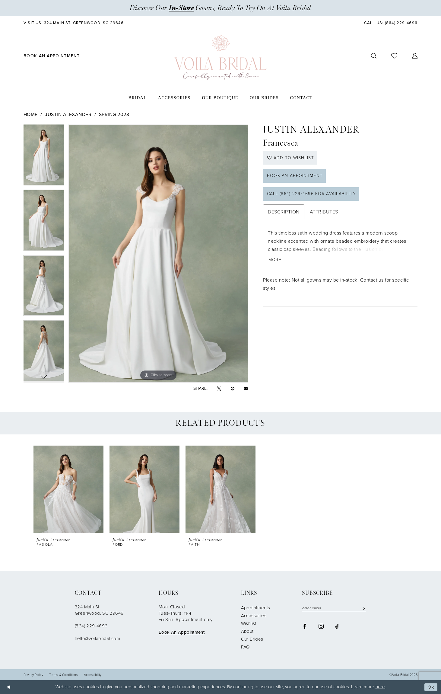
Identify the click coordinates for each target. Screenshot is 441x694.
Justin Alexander (68, 114)
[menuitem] (73, 22)
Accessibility (93, 675)
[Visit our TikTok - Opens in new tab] (337, 626)
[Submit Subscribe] (362, 608)
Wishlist (248, 623)
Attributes (324, 212)
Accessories (253, 615)
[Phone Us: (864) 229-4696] (391, 22)
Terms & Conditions (63, 675)
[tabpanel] (44, 157)
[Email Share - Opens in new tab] (246, 388)
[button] (415, 56)
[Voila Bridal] (220, 57)
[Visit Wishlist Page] (394, 56)
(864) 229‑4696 (91, 626)
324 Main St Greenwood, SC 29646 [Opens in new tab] (99, 610)
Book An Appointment (182, 632)
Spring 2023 (114, 114)
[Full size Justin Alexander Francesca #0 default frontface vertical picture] (158, 253)
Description (283, 212)
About (247, 631)
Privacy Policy (33, 675)
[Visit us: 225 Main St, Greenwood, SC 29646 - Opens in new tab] (73, 22)
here (380, 686)
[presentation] (68, 489)
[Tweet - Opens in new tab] (219, 388)
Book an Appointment (295, 176)
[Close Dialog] (9, 687)
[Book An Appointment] (51, 55)
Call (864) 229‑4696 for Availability (311, 194)
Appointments (255, 607)
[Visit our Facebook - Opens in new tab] (305, 626)
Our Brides (252, 639)
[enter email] (334, 608)
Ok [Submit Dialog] (431, 687)
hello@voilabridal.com (97, 638)
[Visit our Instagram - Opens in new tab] (321, 626)
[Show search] (374, 56)
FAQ (245, 647)
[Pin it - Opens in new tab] (232, 388)
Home (31, 114)
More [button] (274, 260)
